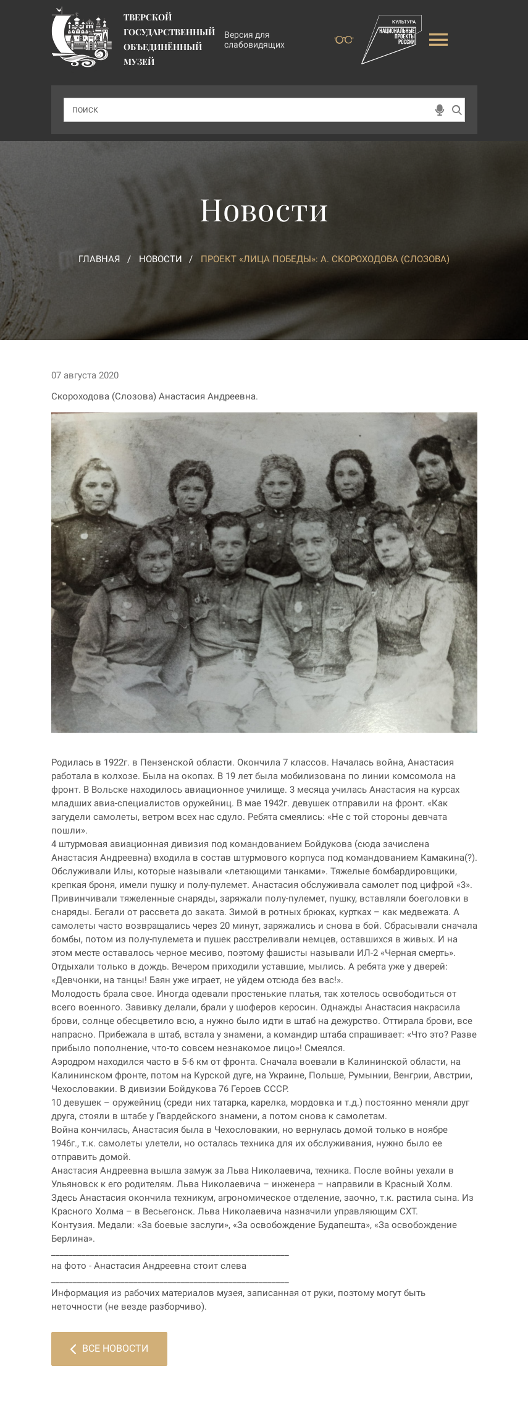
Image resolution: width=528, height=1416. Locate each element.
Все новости (109, 1348)
